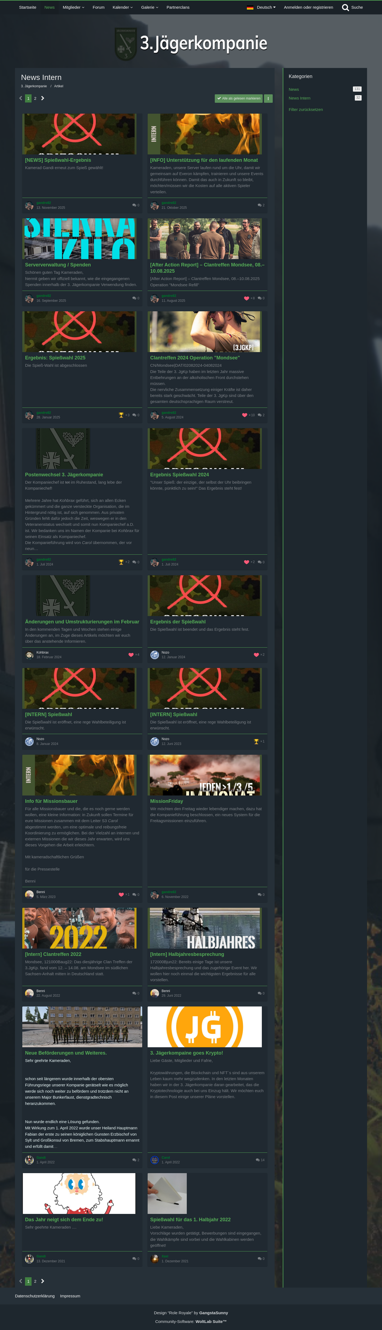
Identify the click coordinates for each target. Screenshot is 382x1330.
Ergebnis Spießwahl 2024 (179, 474)
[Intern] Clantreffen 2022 (53, 954)
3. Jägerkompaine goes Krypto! (186, 1053)
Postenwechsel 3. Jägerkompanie (64, 474)
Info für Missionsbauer (51, 801)
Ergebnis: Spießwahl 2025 (55, 358)
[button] (261, 7)
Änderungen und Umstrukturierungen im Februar (82, 621)
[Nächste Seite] (43, 98)
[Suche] (352, 7)
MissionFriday (166, 801)
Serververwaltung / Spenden (58, 265)
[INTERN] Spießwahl (48, 714)
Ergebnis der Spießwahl (178, 621)
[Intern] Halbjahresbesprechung (187, 954)
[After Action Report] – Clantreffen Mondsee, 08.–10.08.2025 (207, 268)
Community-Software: (191, 1321)
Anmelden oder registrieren (308, 7)
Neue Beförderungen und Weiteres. (66, 1053)
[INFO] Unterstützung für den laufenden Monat (204, 160)
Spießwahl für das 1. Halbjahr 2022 (190, 1219)
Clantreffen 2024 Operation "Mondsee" (195, 358)
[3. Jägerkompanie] (191, 44)
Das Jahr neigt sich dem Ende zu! (64, 1219)
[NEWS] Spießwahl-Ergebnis (58, 160)
